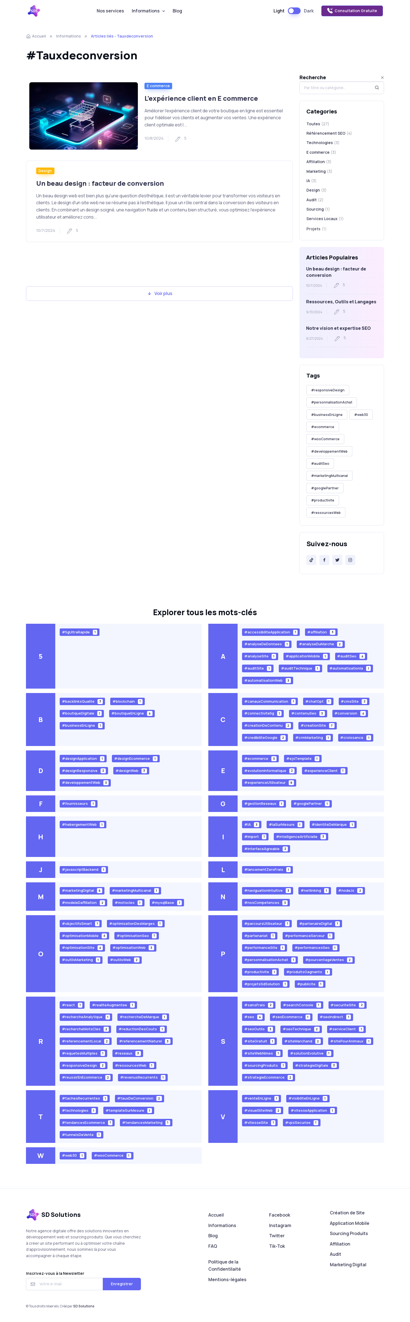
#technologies (79, 1110)
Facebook (279, 1215)
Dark (309, 11)
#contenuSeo (308, 713)
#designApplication (83, 758)
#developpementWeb (329, 451)
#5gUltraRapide (80, 632)
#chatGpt (318, 701)
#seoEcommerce (291, 1017)
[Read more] (83, 116)
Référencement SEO (329, 133)
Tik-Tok (277, 1246)
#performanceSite (264, 947)
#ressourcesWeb (326, 512)
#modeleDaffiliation (83, 902)
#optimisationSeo (137, 935)
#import (255, 836)
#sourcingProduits (265, 1065)
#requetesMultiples (83, 1053)
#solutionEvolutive (310, 1053)
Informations (146, 11)
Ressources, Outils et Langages (341, 302)
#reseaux (128, 1053)
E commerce (158, 85)
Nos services (110, 11)
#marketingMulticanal (329, 475)
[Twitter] (337, 560)
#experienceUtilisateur (269, 782)
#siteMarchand (302, 1041)
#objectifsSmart (81, 923)
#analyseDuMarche (321, 644)
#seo (253, 1017)
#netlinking (315, 890)
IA (311, 183)
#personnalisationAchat (331, 402)
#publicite (310, 983)
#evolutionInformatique (269, 770)
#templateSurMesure (129, 1110)
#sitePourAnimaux (350, 1041)
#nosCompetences (266, 902)
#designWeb (131, 770)
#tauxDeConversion (139, 1098)
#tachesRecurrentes (85, 1098)
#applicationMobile (307, 656)
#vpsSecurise (301, 1122)
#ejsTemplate (302, 758)
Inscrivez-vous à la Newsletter (55, 1273)
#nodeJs (350, 890)
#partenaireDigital (319, 923)
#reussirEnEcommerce (86, 1077)
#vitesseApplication (313, 1110)
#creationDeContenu (267, 725)
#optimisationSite (82, 947)
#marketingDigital (82, 890)
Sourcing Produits (349, 1233)
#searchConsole (302, 1004)
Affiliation (319, 162)
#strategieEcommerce (268, 1077)
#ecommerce (322, 426)
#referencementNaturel (144, 1041)
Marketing (319, 172)
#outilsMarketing (81, 959)
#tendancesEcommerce (87, 1122)
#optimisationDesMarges (135, 923)
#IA (251, 824)
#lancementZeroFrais (267, 869)
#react (72, 1004)
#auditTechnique (300, 668)
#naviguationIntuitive (267, 890)
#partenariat (259, 935)
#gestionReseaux (264, 803)
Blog (177, 11)
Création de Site (347, 1213)
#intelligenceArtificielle (301, 836)
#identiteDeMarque (333, 824)
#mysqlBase (167, 902)
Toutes (317, 124)
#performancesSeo (316, 947)
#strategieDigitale (316, 1065)
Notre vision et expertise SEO (338, 328)
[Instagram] (350, 560)
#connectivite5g (263, 713)
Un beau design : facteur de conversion (100, 183)
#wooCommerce (325, 439)
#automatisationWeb (267, 680)
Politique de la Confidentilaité (224, 1265)
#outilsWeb (125, 959)
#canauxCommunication (270, 701)
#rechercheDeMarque (143, 1017)
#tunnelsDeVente (81, 1134)
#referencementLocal (86, 1041)
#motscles (128, 902)
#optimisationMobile (84, 935)
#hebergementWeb (83, 824)
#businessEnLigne (327, 414)
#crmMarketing (313, 737)
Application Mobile (349, 1223)
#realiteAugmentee (113, 1004)
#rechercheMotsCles (85, 1029)
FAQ (212, 1246)
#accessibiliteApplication (271, 632)
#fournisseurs (79, 803)
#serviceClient (346, 1029)
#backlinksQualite (82, 701)
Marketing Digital (348, 1265)
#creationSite (318, 725)
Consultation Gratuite (352, 11)
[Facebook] (324, 560)
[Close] (382, 77)
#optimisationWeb (133, 947)
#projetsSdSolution (266, 983)
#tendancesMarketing (146, 1122)
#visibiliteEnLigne (307, 1098)
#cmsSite (354, 701)
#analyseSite (260, 656)
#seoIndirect (335, 1017)
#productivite (322, 500)
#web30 (361, 414)
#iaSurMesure (285, 824)
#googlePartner (325, 488)
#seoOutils (258, 1029)
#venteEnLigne (261, 1098)
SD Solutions (83, 1306)
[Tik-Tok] (311, 560)
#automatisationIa (350, 668)
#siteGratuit (259, 1041)
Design (45, 170)
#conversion (350, 713)
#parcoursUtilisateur (267, 923)
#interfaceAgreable (266, 848)
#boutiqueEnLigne (132, 713)
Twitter (277, 1236)
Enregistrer (122, 1283)
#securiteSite (347, 1004)
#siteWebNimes (262, 1053)
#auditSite (258, 668)
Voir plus (159, 293)
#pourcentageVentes (329, 959)
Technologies (323, 143)
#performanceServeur (308, 935)
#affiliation (321, 632)
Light (279, 11)
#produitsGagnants (308, 972)
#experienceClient (324, 770)
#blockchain (127, 701)
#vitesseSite (260, 1122)
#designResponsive (84, 770)
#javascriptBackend (84, 869)
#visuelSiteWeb (262, 1110)
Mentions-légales (227, 1279)
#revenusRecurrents (142, 1077)
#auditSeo (320, 463)
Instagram (280, 1225)
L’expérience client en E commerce (201, 98)
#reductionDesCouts (142, 1029)
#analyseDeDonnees (267, 644)
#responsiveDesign (328, 390)
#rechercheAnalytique (86, 1017)
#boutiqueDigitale (82, 713)
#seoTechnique (301, 1029)
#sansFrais (259, 1004)
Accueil (36, 36)
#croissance (355, 737)
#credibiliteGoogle (265, 737)
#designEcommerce (135, 758)
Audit (335, 1254)
